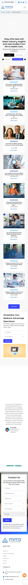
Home (2, 12)
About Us (5, 551)
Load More (14, 306)
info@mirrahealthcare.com (12, 576)
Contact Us (6, 558)
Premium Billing (16, 12)
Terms (4, 563)
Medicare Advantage (8, 553)
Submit (7, 520)
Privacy (5, 561)
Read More (14, 91)
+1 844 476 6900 (8, 2)
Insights (8, 12)
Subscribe (8, 341)
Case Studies (19, 55)
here (19, 528)
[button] (25, 7)
